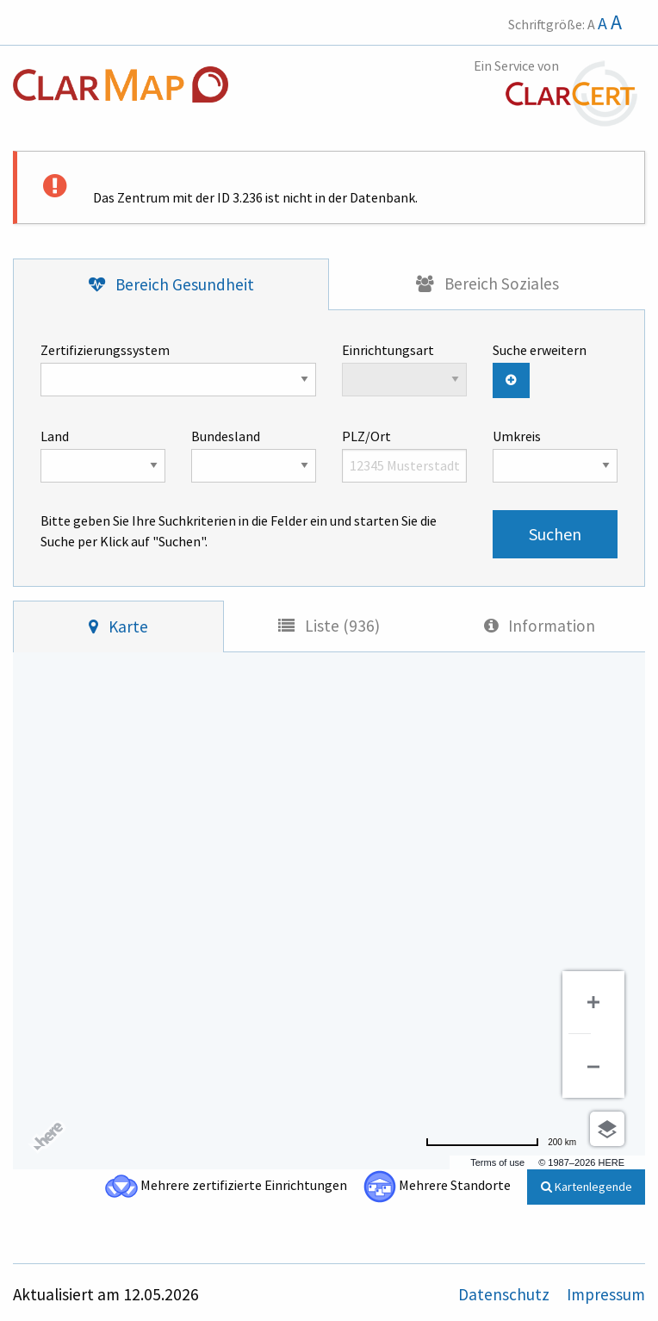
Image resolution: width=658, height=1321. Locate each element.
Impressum (606, 1294)
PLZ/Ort (404, 455)
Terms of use (497, 1162)
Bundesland (253, 455)
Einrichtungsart (404, 368)
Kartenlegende (586, 1186)
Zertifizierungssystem (178, 368)
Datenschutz (505, 1294)
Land (102, 455)
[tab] (171, 284)
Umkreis (555, 455)
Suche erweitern (540, 349)
